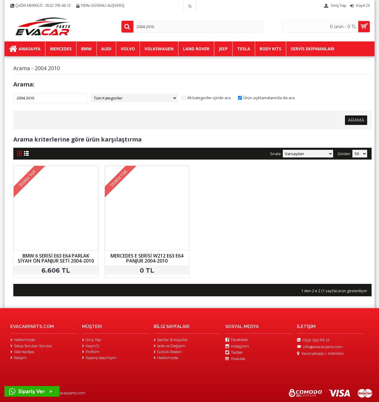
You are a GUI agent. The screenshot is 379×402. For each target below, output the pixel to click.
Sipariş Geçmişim (99, 358)
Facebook (236, 339)
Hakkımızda (22, 339)
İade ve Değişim (169, 346)
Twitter (234, 352)
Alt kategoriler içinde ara (209, 97)
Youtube (235, 358)
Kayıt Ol (90, 346)
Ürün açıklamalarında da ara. (269, 97)
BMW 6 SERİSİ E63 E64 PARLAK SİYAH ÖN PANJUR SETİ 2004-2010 (56, 258)
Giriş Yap (91, 339)
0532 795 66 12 (313, 340)
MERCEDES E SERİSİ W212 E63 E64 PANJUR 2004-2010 (146, 258)
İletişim (18, 358)
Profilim (90, 352)
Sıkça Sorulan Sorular (31, 346)
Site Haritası (22, 352)
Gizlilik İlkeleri (168, 352)
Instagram (237, 346)
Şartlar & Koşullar (171, 339)
